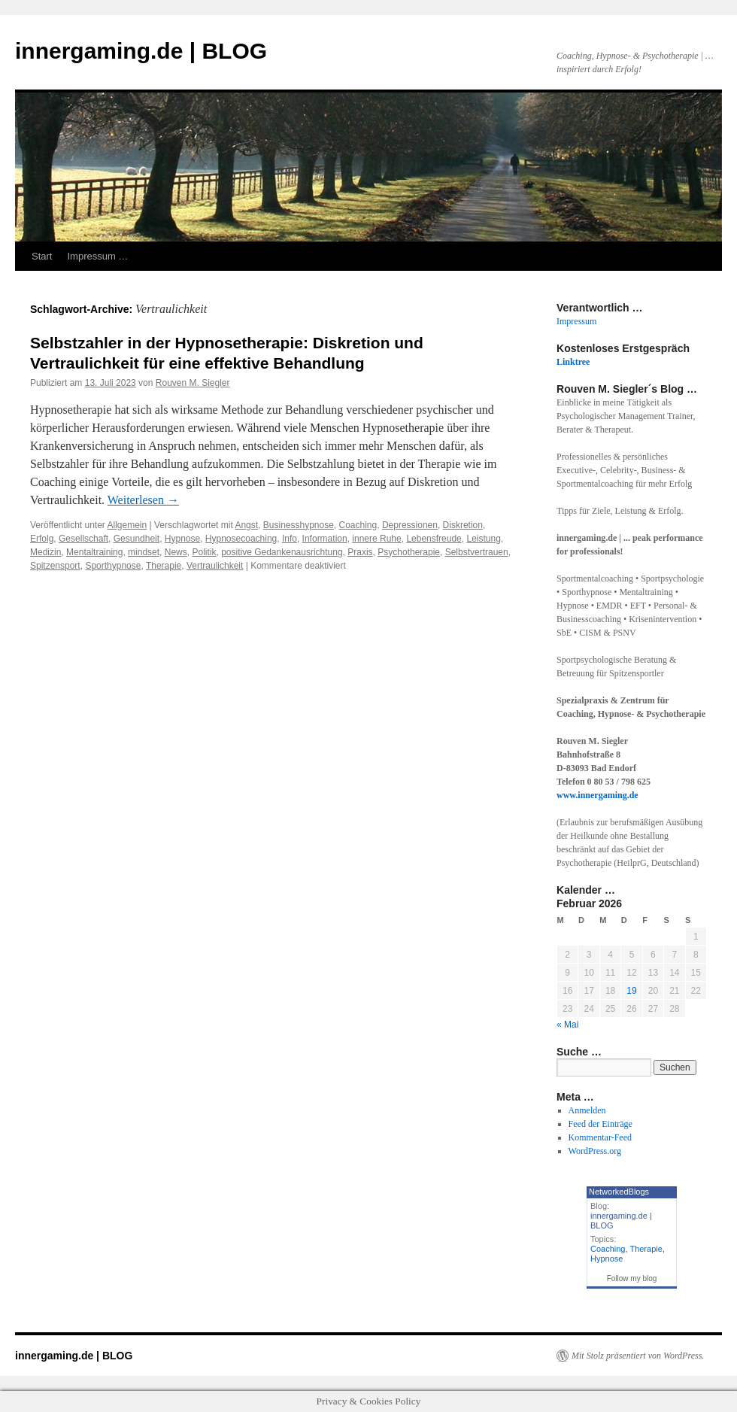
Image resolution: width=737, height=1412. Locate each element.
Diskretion (463, 525)
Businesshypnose (298, 525)
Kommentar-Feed (600, 1137)
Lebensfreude (433, 538)
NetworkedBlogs (619, 1191)
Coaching (358, 525)
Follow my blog (632, 1278)
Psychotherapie (409, 552)
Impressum (576, 321)
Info (289, 538)
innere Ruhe (376, 538)
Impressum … (97, 256)
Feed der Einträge (600, 1124)
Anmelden (587, 1110)
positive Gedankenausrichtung (281, 552)
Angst (246, 525)
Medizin (45, 552)
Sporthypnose (113, 565)
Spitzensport (55, 565)
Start (42, 256)
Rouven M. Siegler (193, 383)
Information (324, 538)
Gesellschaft (83, 538)
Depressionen (410, 525)
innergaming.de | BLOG (141, 50)
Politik (204, 552)
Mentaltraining (94, 552)
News (176, 552)
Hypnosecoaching (241, 538)
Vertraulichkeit (215, 565)
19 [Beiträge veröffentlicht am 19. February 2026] (631, 990)
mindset (143, 552)
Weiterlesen (143, 499)
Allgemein (127, 525)
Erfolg (41, 538)
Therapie (163, 565)
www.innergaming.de (597, 795)
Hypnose (182, 538)
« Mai (567, 1024)
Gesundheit (136, 538)
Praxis (359, 552)
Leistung (483, 538)
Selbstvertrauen (476, 552)
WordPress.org (595, 1151)
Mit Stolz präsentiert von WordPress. (638, 1355)
